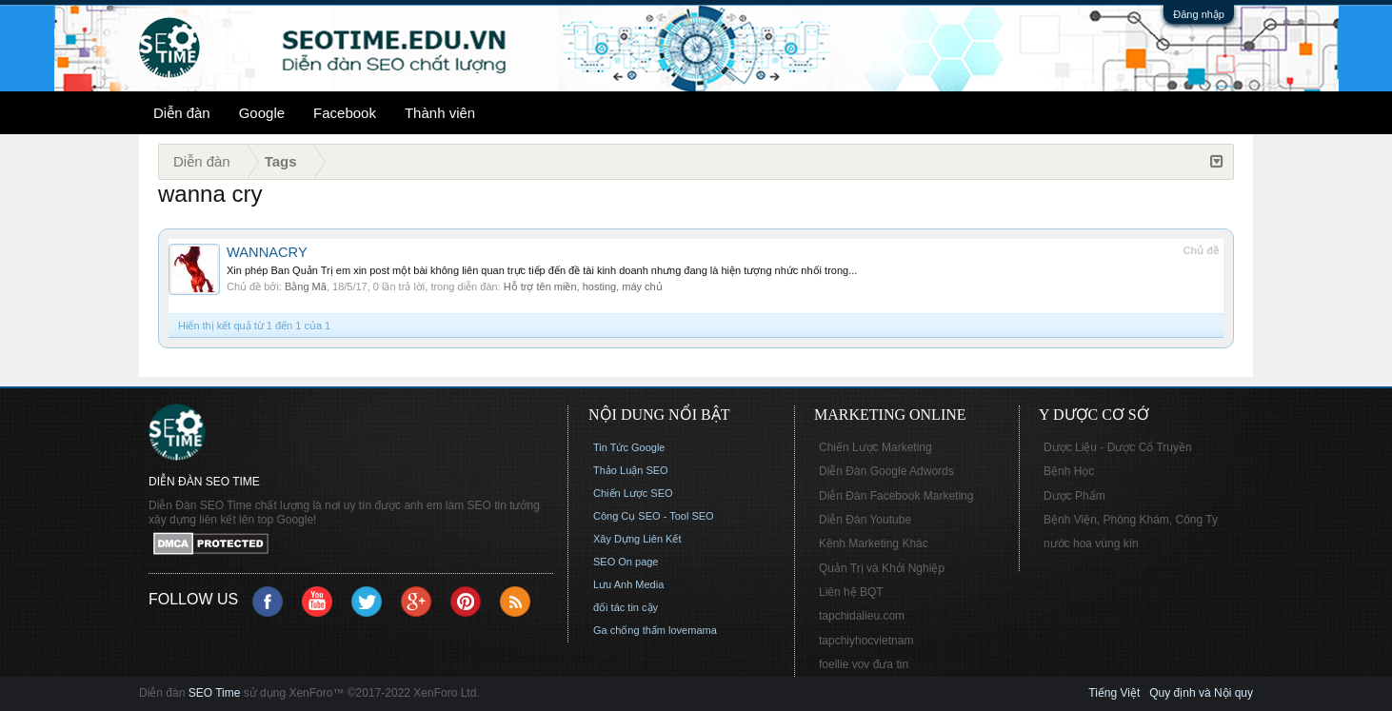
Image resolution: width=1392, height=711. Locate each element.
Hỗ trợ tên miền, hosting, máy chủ (583, 286)
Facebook (344, 113)
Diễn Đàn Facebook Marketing (896, 496)
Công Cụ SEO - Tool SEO (653, 516)
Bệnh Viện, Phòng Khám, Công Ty (1131, 519)
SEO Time (215, 693)
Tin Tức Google (629, 447)
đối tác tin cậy (625, 607)
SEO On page (626, 561)
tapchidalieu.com (862, 615)
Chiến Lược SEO (633, 493)
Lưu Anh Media (628, 584)
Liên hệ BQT (851, 592)
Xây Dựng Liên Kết (637, 538)
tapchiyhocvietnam (866, 640)
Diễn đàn (181, 113)
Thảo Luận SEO (630, 470)
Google (262, 113)
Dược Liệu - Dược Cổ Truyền (1118, 447)
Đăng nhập (1198, 14)
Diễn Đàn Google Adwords (886, 471)
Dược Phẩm (1074, 496)
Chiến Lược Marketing (875, 447)
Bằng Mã (306, 286)
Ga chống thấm (629, 630)
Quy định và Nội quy (1201, 693)
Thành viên (440, 113)
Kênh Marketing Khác (873, 543)
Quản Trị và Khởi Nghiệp (882, 568)
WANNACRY (267, 252)
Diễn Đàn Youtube (865, 519)
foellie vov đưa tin (863, 664)
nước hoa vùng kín (1091, 543)
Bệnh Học (1069, 471)
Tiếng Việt (1114, 693)
